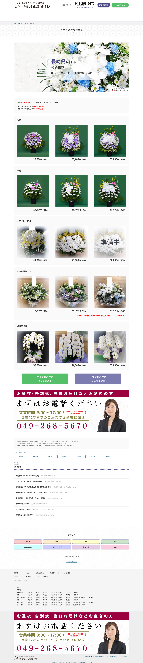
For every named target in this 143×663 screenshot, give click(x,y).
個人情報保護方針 (112, 650)
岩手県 (45, 586)
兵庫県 (60, 593)
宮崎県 (68, 598)
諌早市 (108, 451)
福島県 (76, 586)
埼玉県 (53, 588)
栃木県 (38, 588)
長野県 (68, 591)
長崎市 (21, 451)
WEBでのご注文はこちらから (45, 372)
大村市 (64, 451)
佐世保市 (35, 451)
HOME (22, 12)
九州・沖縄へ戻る (20, 446)
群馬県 (45, 588)
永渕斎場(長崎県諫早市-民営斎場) (35, 469)
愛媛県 (83, 596)
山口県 (60, 596)
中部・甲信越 (21, 591)
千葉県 (60, 588)
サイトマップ (125, 650)
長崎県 (45, 598)
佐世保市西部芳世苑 (32, 497)
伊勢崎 (19, 583)
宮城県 (53, 586)
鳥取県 (30, 596)
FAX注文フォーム (47, 571)
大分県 (60, 598)
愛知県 (91, 591)
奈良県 (68, 593)
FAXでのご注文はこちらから (98, 372)
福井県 (53, 591)
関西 (18, 593)
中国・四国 (20, 596)
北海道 (30, 586)
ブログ (25, 574)
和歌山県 (75, 593)
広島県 (53, 596)
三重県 (30, 593)
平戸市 (79, 451)
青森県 (38, 586)
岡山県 (45, 596)
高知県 (91, 596)
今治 (18, 581)
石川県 (45, 591)
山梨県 (60, 591)
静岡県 (83, 591)
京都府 (45, 593)
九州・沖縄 (24, 17)
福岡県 (30, 598)
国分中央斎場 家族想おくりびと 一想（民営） (43, 486)
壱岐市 (93, 451)
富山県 (38, 591)
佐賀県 (38, 598)
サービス (36, 12)
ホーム (16, 17)
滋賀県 (38, 593)
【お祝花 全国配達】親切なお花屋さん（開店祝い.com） (71, 657)
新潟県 (30, 591)
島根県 (38, 596)
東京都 (68, 588)
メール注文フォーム (29, 571)
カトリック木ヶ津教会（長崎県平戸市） (39, 475)
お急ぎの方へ (97, 12)
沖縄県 (83, 598)
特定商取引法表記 (98, 650)
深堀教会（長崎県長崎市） (35, 509)
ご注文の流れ (52, 12)
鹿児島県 (75, 598)
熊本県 (53, 598)
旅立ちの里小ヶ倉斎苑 (35, 503)
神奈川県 (75, 588)
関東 (18, 588)
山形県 (68, 586)
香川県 (76, 596)
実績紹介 (52, 567)
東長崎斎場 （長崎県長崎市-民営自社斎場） (39, 492)
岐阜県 (76, 591)
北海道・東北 (21, 586)
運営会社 (87, 650)
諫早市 (50, 451)
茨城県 (30, 588)
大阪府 (53, 593)
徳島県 (68, 596)
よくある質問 (82, 12)
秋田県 (60, 586)
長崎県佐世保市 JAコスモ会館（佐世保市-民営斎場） (46, 481)
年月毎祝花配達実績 (71, 556)
